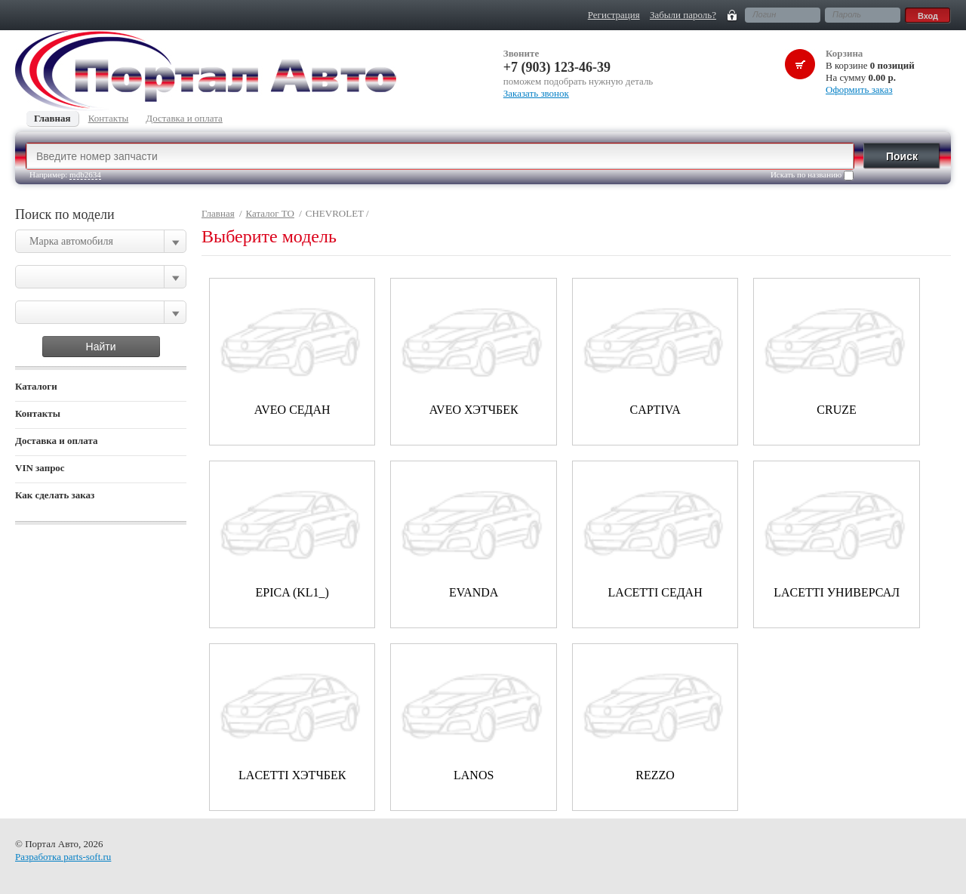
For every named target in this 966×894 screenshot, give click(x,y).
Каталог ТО (270, 213)
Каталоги (36, 386)
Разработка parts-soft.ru (63, 856)
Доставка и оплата (56, 440)
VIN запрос (40, 467)
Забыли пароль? (683, 14)
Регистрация (614, 14)
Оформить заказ (859, 89)
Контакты (37, 413)
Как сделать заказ (54, 495)
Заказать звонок (536, 93)
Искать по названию (812, 175)
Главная (218, 213)
